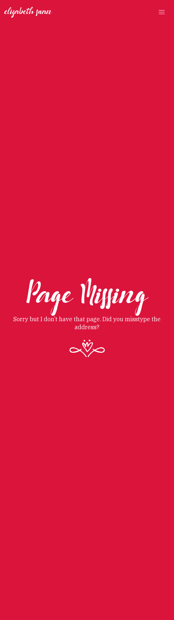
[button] (161, 12)
